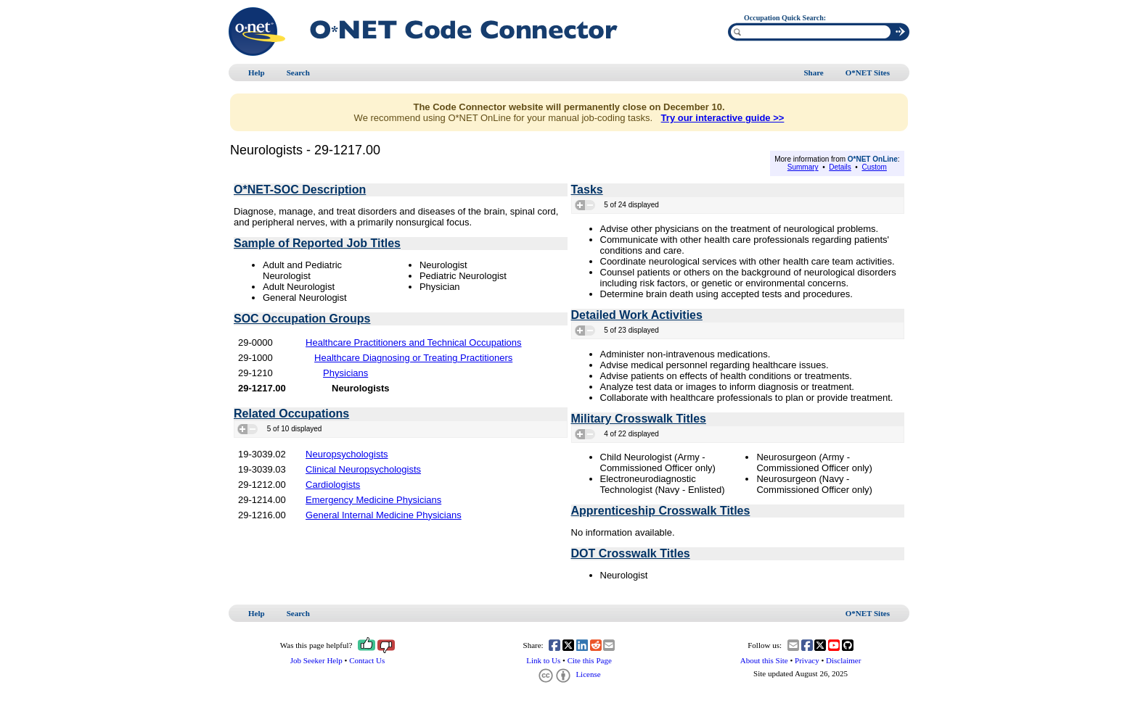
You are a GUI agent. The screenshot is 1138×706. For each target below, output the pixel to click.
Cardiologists (333, 484)
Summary (803, 167)
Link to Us (543, 660)
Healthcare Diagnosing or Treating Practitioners (413, 357)
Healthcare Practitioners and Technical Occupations (413, 342)
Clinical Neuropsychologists (363, 469)
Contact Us (367, 660)
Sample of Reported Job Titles (317, 243)
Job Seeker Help (316, 660)
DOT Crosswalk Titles (630, 553)
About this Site (764, 660)
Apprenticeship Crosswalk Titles (660, 510)
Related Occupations (291, 413)
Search (298, 72)
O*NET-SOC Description (300, 189)
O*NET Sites (868, 72)
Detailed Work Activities (637, 315)
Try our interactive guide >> (723, 117)
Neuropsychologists (347, 454)
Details (840, 167)
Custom (873, 167)
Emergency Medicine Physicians (373, 499)
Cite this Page (590, 660)
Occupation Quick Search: (785, 18)
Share (813, 72)
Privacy (807, 660)
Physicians (345, 372)
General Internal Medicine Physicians (384, 515)
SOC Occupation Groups (302, 318)
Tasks (587, 189)
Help (256, 72)
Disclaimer (843, 660)
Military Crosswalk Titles (638, 418)
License (568, 674)
